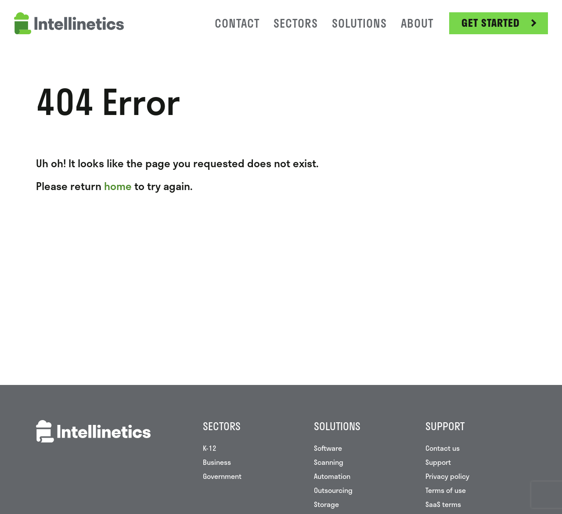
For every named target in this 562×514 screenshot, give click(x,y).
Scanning (328, 461)
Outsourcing (333, 490)
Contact (237, 23)
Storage (326, 504)
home (118, 186)
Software (328, 447)
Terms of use (445, 490)
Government (222, 476)
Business (217, 461)
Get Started (490, 22)
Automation (332, 476)
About (417, 23)
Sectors (296, 23)
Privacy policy (447, 476)
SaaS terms (443, 504)
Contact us (442, 447)
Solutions (359, 23)
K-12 (209, 447)
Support (438, 461)
